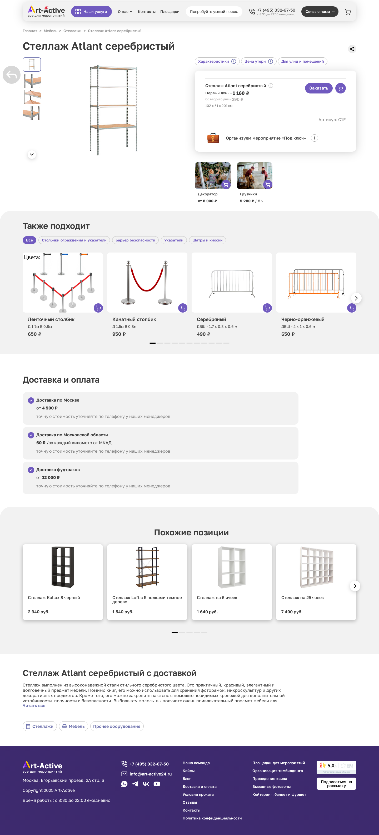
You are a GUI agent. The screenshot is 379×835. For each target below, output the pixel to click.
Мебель (73, 726)
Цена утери (259, 61)
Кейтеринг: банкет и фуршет (279, 794)
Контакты (147, 11)
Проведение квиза (269, 779)
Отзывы (190, 802)
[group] (114, 109)
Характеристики (217, 61)
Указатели (173, 240)
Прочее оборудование (116, 726)
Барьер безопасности (135, 240)
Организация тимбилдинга (277, 771)
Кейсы (189, 771)
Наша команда (196, 763)
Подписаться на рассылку (336, 783)
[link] (336, 767)
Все (29, 240)
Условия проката (198, 794)
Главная (30, 30)
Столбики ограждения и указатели (74, 240)
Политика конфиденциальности (212, 818)
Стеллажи (39, 726)
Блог (187, 779)
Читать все (34, 705)
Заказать (318, 88)
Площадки (169, 11)
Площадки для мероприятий (278, 763)
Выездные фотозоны (271, 786)
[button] (32, 154)
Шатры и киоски (207, 240)
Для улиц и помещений (302, 61)
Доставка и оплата (200, 786)
